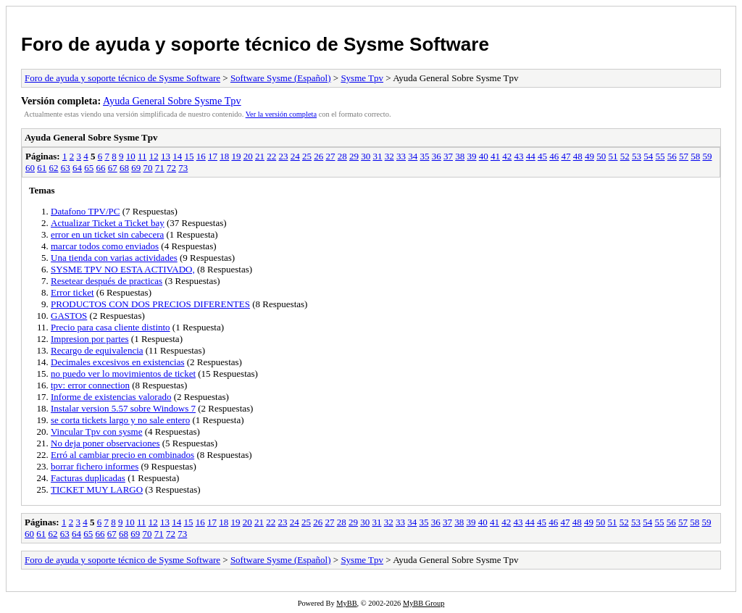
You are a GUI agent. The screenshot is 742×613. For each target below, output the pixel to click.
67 (112, 167)
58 (695, 156)
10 (131, 156)
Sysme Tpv (362, 77)
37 (448, 156)
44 (530, 156)
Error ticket (72, 292)
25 (307, 156)
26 (318, 156)
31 (377, 156)
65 (88, 167)
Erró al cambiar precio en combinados (122, 454)
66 (101, 167)
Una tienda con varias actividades (114, 257)
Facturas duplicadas (88, 477)
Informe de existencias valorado (111, 396)
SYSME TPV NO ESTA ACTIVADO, (123, 269)
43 (518, 156)
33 (401, 156)
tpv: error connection (90, 385)
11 (142, 156)
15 (188, 156)
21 (259, 156)
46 (554, 156)
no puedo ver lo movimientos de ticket (123, 373)
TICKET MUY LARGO (97, 489)
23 (283, 156)
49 (589, 156)
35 (424, 156)
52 (625, 156)
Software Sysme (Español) (280, 77)
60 (30, 167)
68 (124, 167)
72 (171, 167)
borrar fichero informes (94, 466)
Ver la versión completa (281, 114)
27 (330, 156)
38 (459, 156)
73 (183, 167)
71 (159, 167)
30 (365, 156)
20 (248, 156)
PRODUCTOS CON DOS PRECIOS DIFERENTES (150, 304)
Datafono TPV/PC (85, 211)
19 (236, 156)
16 (201, 156)
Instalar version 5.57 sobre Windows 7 (123, 408)
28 (342, 156)
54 (648, 156)
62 (54, 167)
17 (212, 156)
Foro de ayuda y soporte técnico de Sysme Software (255, 44)
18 (224, 156)
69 (136, 167)
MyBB (346, 603)
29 (354, 156)
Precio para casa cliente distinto (110, 327)
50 (601, 156)
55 (659, 156)
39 (471, 156)
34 (412, 156)
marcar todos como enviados (105, 246)
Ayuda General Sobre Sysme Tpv (172, 101)
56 (672, 156)
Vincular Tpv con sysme (96, 431)
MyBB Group (423, 603)
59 (707, 156)
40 (483, 156)
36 (436, 156)
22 (271, 156)
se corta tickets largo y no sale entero (120, 419)
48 (578, 156)
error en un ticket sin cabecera (107, 234)
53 (636, 156)
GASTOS (69, 315)
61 (41, 167)
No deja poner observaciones (105, 443)
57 (683, 156)
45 (542, 156)
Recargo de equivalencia (97, 350)
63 (65, 167)
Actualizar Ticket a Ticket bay (107, 222)
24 (295, 156)
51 (612, 156)
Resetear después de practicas (106, 280)
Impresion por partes (90, 338)
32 (389, 156)
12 (154, 156)
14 (177, 156)
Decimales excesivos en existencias (117, 361)
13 (165, 156)
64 (77, 167)
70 (148, 167)
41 (495, 156)
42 (507, 156)
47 (565, 156)
